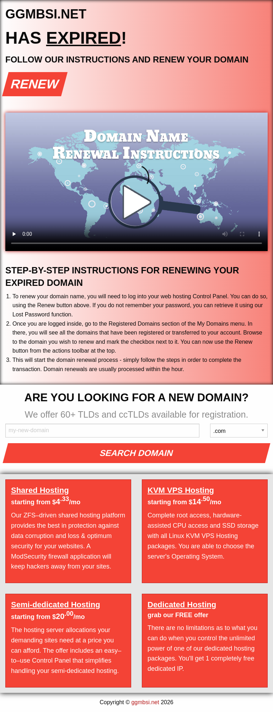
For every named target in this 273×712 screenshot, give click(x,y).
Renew (35, 84)
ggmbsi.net (145, 702)
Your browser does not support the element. (136, 182)
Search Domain (137, 453)
